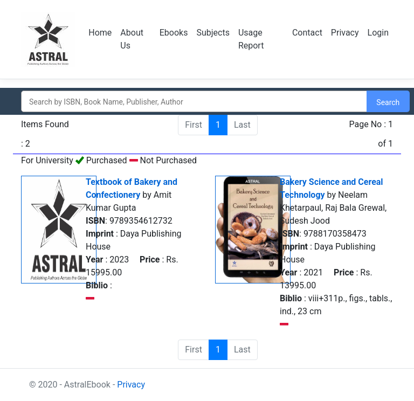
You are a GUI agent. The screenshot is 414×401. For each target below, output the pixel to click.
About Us (131, 39)
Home (100, 32)
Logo (48, 39)
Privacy (345, 32)
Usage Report (251, 39)
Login (378, 32)
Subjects (212, 32)
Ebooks (174, 32)
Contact (307, 32)
